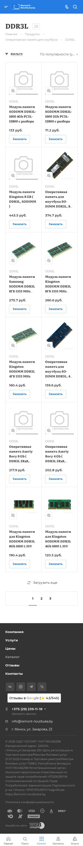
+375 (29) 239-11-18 (27, 709)
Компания (14, 632)
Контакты (14, 673)
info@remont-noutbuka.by (32, 721)
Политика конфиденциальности (29, 802)
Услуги (11, 640)
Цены (10, 648)
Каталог (12, 657)
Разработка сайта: (16, 825)
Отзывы (12, 665)
